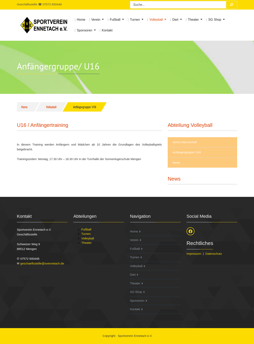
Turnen (135, 19)
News (176, 162)
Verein (95, 19)
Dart (175, 19)
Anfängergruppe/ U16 (186, 152)
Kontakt (107, 30)
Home (81, 19)
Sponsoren (84, 30)
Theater (193, 19)
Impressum (194, 253)
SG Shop (214, 19)
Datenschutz (213, 253)
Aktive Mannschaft (184, 142)
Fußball (115, 19)
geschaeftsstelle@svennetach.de (42, 263)
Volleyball (156, 19)
